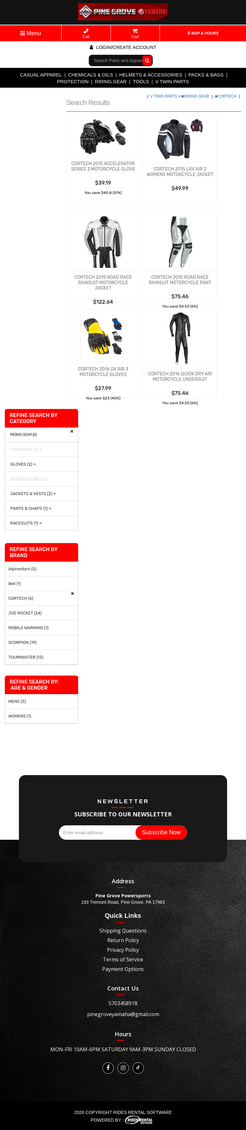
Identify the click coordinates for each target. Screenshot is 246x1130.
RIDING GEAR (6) (23, 434)
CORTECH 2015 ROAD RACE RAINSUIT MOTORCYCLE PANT (180, 280)
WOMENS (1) (19, 716)
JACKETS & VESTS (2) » (32, 493)
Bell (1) (14, 583)
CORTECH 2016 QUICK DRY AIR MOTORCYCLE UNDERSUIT (180, 376)
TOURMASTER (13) (25, 657)
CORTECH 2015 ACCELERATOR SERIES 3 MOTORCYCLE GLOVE (103, 166)
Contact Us (123, 988)
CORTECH (226, 96)
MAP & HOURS (203, 33)
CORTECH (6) (20, 598)
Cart (135, 33)
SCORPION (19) (22, 642)
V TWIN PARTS (172, 81)
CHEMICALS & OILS (90, 74)
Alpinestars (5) (22, 568)
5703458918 (123, 1003)
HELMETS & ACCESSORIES (150, 74)
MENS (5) (17, 701)
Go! (146, 60)
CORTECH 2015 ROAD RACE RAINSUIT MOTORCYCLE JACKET (103, 283)
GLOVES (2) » (22, 464)
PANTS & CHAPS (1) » (29, 508)
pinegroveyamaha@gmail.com (123, 1014)
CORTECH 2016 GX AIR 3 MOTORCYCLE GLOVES (103, 371)
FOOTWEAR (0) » (25, 449)
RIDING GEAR (111, 81)
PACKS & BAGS (206, 74)
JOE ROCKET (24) (25, 613)
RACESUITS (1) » (25, 523)
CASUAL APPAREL (41, 74)
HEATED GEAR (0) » (28, 479)
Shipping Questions (123, 931)
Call (86, 33)
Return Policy (123, 940)
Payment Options (123, 969)
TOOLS (141, 81)
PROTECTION (72, 81)
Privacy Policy (123, 950)
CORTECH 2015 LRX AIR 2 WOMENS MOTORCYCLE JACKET (180, 171)
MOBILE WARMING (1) (28, 627)
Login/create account (123, 47)
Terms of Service (123, 959)
